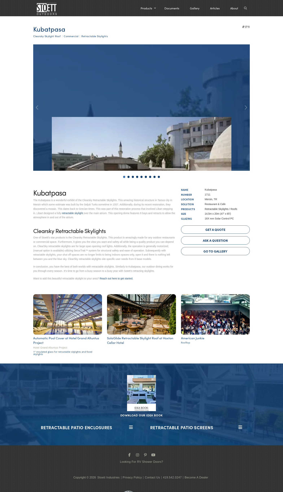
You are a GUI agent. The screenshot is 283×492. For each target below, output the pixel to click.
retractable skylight (72, 213)
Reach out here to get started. (116, 278)
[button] (148, 8)
